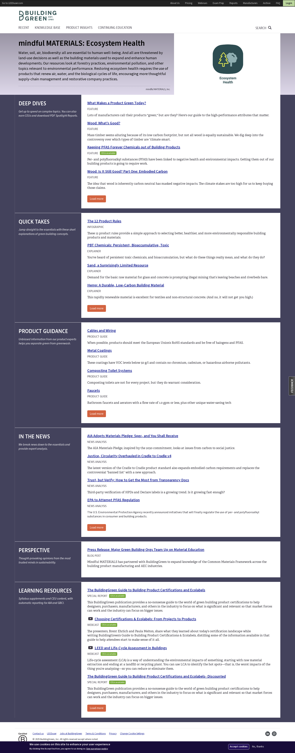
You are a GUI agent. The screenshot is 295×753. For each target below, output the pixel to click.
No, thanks (258, 746)
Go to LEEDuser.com (12, 3)
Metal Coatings (99, 350)
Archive (266, 3)
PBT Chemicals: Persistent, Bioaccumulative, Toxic (128, 245)
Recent (23, 28)
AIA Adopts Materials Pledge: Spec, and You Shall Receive (132, 436)
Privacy (113, 733)
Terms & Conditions (95, 733)
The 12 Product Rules (104, 221)
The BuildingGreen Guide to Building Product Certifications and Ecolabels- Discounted (156, 676)
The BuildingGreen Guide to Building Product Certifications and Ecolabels (146, 590)
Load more (96, 199)
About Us (174, 3)
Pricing (188, 3)
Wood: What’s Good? (103, 123)
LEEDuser (51, 733)
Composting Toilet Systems (109, 370)
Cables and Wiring (101, 330)
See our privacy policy (97, 748)
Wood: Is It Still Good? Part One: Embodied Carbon (127, 171)
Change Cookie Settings (132, 733)
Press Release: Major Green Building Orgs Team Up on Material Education (145, 549)
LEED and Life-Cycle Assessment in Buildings (131, 648)
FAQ (278, 3)
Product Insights (79, 28)
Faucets (93, 390)
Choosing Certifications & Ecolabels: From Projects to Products (145, 619)
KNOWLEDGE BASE (47, 28)
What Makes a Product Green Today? (116, 103)
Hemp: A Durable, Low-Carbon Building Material (125, 285)
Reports (233, 3)
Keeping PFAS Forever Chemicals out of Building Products (133, 147)
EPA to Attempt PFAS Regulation (113, 500)
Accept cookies (239, 746)
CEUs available (108, 153)
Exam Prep (218, 3)
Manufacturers (250, 3)
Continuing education (115, 28)
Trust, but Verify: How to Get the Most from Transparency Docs (138, 480)
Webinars (202, 3)
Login (289, 3)
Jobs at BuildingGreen (71, 733)
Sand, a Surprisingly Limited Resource (117, 265)
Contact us (38, 733)
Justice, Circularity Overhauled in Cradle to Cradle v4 (129, 456)
